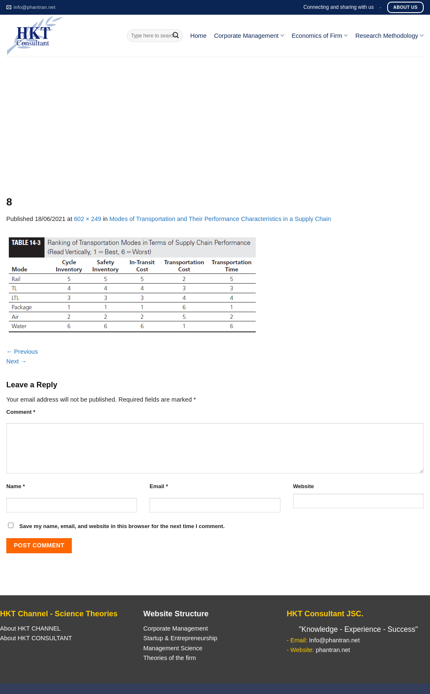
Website (303, 486)
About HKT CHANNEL (30, 628)
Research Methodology (389, 35)
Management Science (172, 648)
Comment (20, 412)
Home (198, 35)
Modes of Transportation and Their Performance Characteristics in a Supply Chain (220, 219)
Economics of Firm (320, 35)
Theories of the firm (169, 658)
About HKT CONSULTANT (36, 638)
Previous (22, 351)
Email (158, 486)
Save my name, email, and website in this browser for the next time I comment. (122, 526)
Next (16, 361)
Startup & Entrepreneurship (180, 638)
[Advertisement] (215, 120)
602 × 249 (87, 219)
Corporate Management (249, 35)
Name (15, 486)
